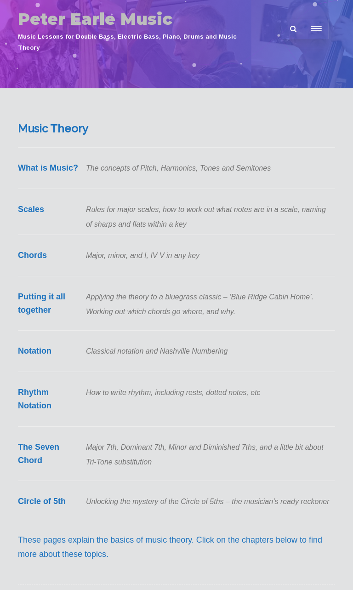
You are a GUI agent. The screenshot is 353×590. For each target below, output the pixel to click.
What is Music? (48, 167)
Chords (32, 255)
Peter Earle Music (95, 19)
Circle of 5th (42, 501)
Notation (34, 350)
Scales (31, 209)
